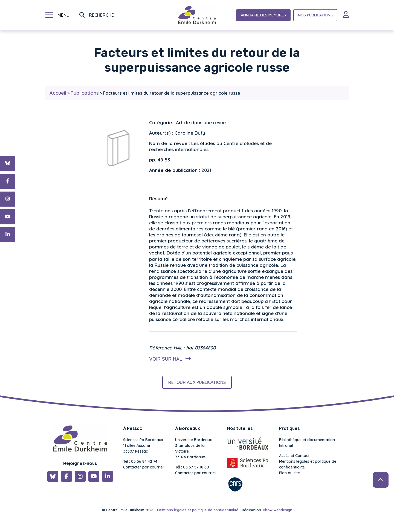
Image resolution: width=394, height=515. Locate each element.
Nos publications (315, 15)
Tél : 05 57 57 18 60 (192, 467)
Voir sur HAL (169, 359)
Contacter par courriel (143, 467)
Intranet (286, 445)
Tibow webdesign (277, 510)
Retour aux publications (197, 382)
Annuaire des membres (263, 15)
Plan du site (289, 472)
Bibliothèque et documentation (307, 439)
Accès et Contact (294, 455)
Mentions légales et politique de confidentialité (307, 464)
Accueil (58, 93)
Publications (85, 93)
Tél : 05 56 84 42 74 (140, 461)
